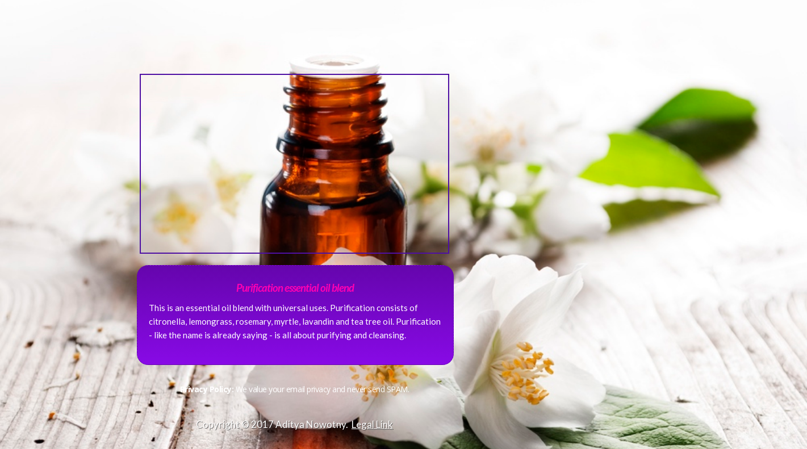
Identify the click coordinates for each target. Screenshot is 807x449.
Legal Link (372, 424)
